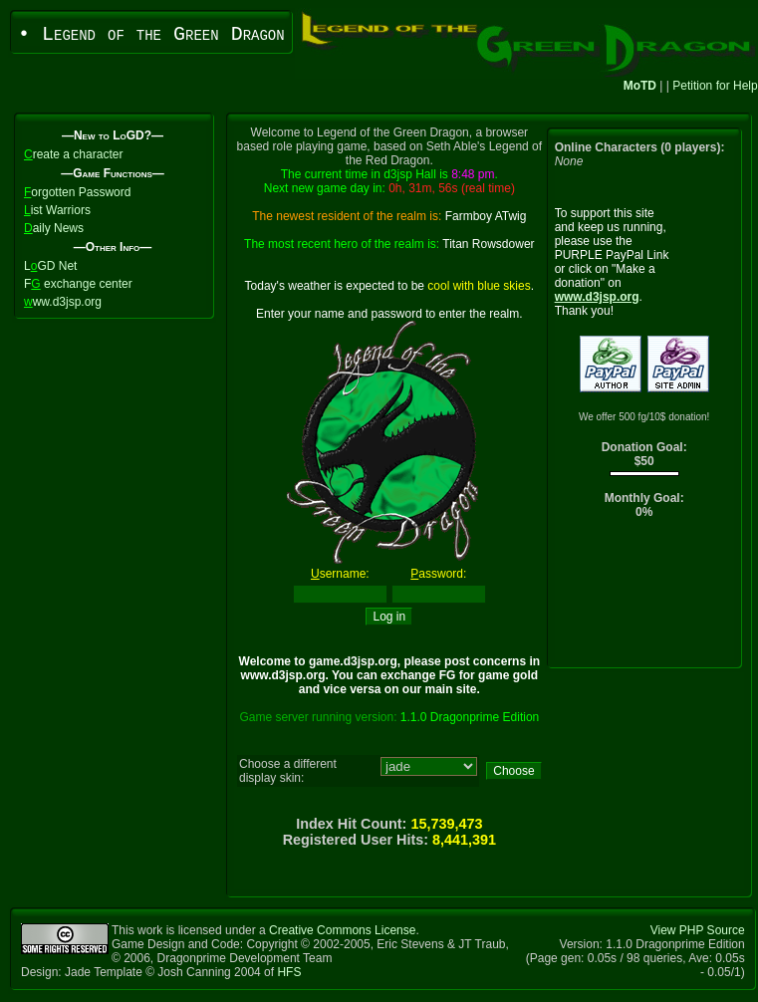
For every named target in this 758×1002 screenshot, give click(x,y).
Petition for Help (714, 86)
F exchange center (78, 284)
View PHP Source (697, 930)
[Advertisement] (644, 598)
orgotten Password (77, 192)
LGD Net (50, 266)
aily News (54, 228)
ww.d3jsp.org (63, 302)
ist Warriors (57, 210)
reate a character (73, 154)
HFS (289, 972)
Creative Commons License (342, 930)
